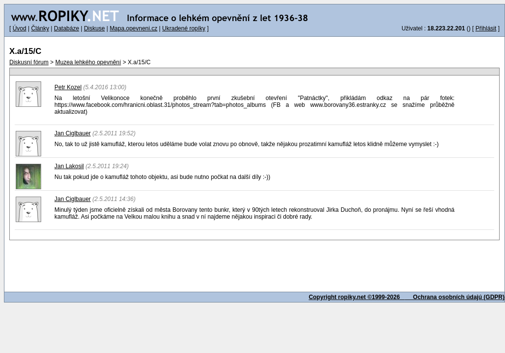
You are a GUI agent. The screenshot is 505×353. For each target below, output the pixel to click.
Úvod (19, 28)
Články (40, 28)
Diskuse (94, 28)
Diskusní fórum (29, 62)
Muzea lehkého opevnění (88, 62)
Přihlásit (486, 28)
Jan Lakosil (69, 166)
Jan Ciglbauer (72, 133)
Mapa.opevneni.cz (133, 28)
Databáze (66, 28)
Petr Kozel (67, 87)
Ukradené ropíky (183, 28)
